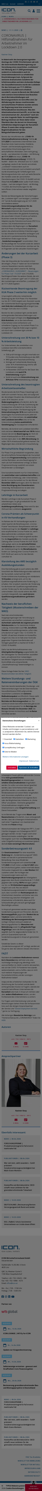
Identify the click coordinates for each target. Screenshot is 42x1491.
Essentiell (8, 739)
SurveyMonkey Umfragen (14, 747)
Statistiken (19, 739)
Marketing (31, 739)
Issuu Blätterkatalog (12, 743)
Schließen (12, 767)
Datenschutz (34, 761)
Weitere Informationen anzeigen (15, 757)
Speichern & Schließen (28, 767)
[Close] (39, 720)
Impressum (23, 761)
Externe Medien (10, 752)
